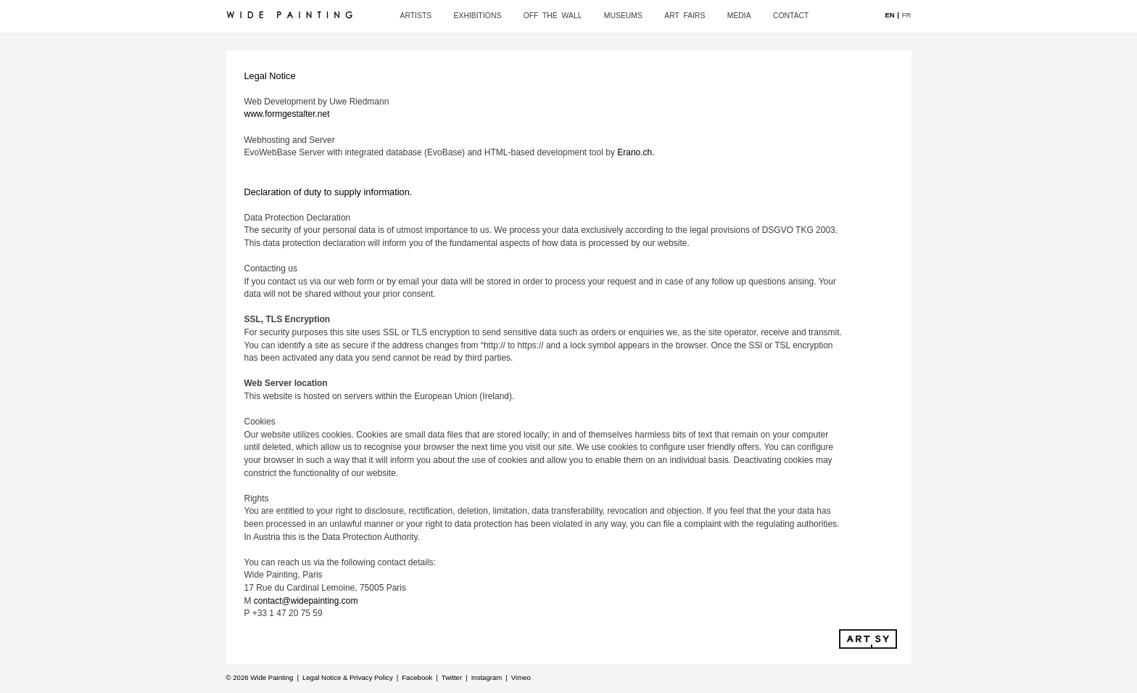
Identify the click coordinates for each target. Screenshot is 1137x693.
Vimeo (521, 677)
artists (416, 16)
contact (791, 16)
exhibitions (478, 16)
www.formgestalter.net (287, 114)
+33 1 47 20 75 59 (287, 613)
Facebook (417, 677)
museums (623, 16)
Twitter (452, 677)
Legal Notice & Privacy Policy (347, 677)
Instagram (487, 677)
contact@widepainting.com (306, 601)
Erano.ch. (635, 152)
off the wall (553, 16)
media (739, 16)
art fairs (684, 16)
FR (906, 14)
